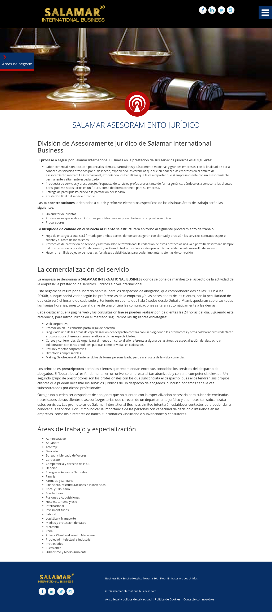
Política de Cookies (167, 599)
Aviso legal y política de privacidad (128, 599)
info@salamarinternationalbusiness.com (130, 591)
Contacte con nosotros (199, 599)
